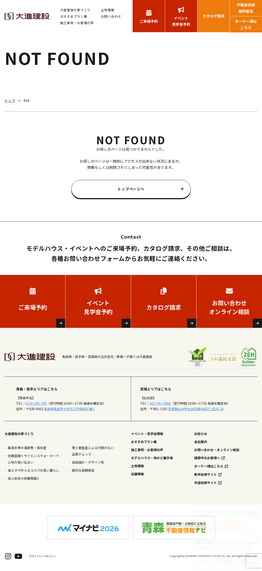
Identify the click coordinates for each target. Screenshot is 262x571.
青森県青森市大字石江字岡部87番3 (69, 409)
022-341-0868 (160, 403)
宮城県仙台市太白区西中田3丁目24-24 (196, 409)
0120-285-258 (36, 403)
